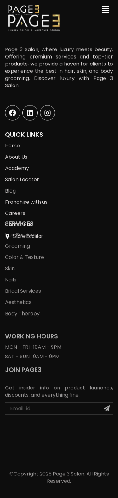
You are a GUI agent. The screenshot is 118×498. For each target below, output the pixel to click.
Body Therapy (22, 287)
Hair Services (21, 209)
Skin (10, 242)
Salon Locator (22, 172)
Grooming (17, 220)
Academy (17, 161)
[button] (105, 9)
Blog (10, 183)
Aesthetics (18, 276)
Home (12, 138)
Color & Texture (24, 231)
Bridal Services (23, 265)
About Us (16, 150)
